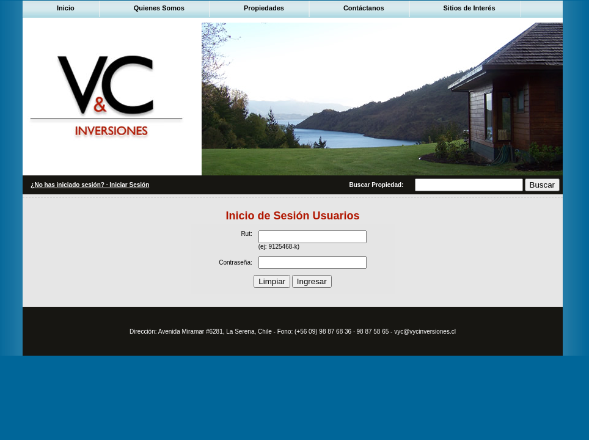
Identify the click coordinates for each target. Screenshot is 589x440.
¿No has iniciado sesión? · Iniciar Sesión (90, 185)
